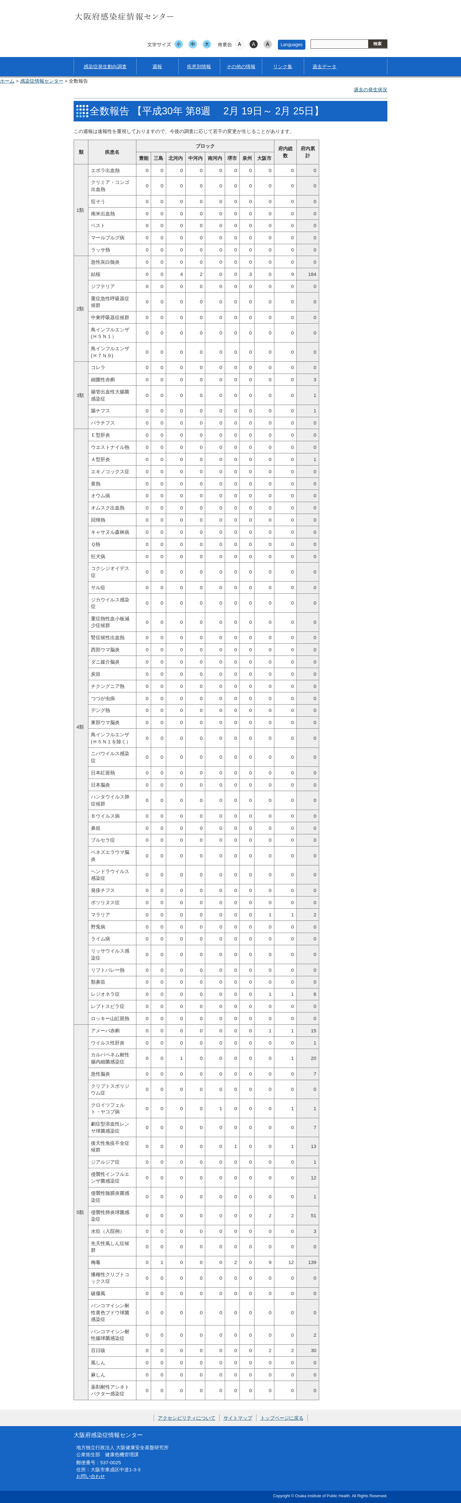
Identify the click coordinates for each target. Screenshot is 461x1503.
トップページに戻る (281, 1418)
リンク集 (282, 66)
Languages (292, 44)
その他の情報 (241, 66)
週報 (157, 66)
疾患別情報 (199, 66)
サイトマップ (237, 1418)
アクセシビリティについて (186, 1418)
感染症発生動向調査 (105, 66)
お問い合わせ (90, 1476)
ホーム (7, 81)
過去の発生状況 (370, 89)
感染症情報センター (41, 81)
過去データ (324, 66)
